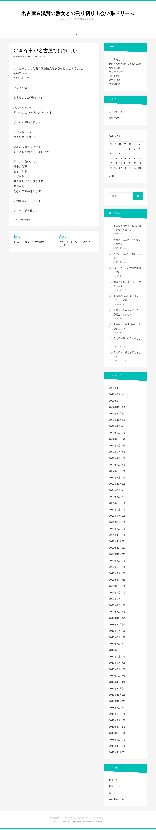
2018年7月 (114, 721)
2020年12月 (115, 542)
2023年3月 (114, 401)
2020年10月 (115, 555)
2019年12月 (115, 619)
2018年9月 (114, 708)
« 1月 (111, 177)
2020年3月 (114, 599)
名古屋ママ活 (116, 71)
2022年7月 (114, 440)
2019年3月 (114, 670)
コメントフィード (118, 793)
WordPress (97, 822)
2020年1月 (114, 612)
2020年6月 (114, 580)
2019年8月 (114, 638)
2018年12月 (115, 689)
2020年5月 (114, 587)
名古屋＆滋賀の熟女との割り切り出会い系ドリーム (78, 13)
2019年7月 (114, 644)
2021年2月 (114, 529)
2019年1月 (114, 682)
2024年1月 (114, 388)
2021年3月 (114, 523)
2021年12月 (115, 484)
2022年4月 (114, 459)
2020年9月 (114, 561)
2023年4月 (114, 395)
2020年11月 (115, 548)
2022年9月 (114, 427)
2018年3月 (114, 734)
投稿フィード (116, 787)
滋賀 (111, 118)
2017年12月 (115, 753)
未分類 (27, 219)
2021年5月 (114, 510)
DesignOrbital (75, 822)
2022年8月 (114, 433)
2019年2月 (114, 676)
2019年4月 (114, 663)
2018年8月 (114, 714)
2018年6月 (114, 727)
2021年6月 (114, 503)
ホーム (79, 34)
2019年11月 (115, 625)
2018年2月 (114, 740)
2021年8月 (114, 491)
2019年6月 (114, 650)
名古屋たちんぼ (117, 59)
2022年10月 (115, 420)
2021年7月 (114, 497)
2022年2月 (114, 471)
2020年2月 (114, 606)
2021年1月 (114, 535)
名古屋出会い (116, 80)
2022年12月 (115, 408)
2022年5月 (114, 452)
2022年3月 (114, 465)
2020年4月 (114, 593)
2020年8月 (114, 567)
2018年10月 (115, 702)
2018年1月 (114, 746)
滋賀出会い (114, 75)
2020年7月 (114, 574)
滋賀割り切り (116, 84)
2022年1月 (114, 478)
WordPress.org (117, 800)
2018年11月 (115, 695)
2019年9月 (114, 631)
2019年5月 (114, 657)
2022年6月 (114, 446)
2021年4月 (114, 516)
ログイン (113, 780)
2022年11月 (115, 414)
